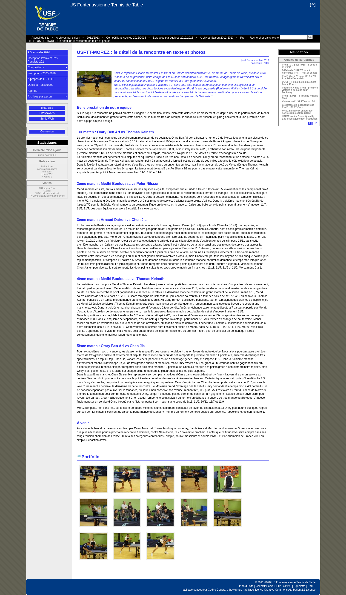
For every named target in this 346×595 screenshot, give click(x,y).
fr (313, 5)
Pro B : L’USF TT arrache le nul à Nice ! (300, 97)
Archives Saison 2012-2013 (217, 37)
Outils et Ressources (40, 84)
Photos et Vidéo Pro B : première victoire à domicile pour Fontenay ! (300, 90)
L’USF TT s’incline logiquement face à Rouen (299, 83)
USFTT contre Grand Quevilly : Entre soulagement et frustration (299, 117)
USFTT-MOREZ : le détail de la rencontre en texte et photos (73, 41)
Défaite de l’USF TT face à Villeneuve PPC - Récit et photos (299, 71)
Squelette (299, 586)
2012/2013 (93, 37)
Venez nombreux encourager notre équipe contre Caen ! (298, 112)
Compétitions (36, 67)
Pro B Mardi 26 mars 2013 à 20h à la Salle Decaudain (299, 77)
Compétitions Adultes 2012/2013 (126, 37)
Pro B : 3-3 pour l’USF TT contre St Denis (299, 66)
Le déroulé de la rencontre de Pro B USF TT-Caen (298, 106)
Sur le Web (47, 118)
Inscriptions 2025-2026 (42, 73)
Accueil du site (40, 37)
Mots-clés (47, 107)
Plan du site (246, 586)
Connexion (47, 131)
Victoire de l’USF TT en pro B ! (298, 101)
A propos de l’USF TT (41, 79)
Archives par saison (68, 37)
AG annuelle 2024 (39, 52)
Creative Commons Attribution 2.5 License (289, 589)
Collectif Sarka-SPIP (268, 586)
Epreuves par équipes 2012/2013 (173, 37)
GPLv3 (287, 586)
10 (316, 123)
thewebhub (235, 589)
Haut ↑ (312, 586)
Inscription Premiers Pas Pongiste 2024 (43, 60)
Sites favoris (47, 113)
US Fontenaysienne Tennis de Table (106, 4)
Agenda (32, 90)
